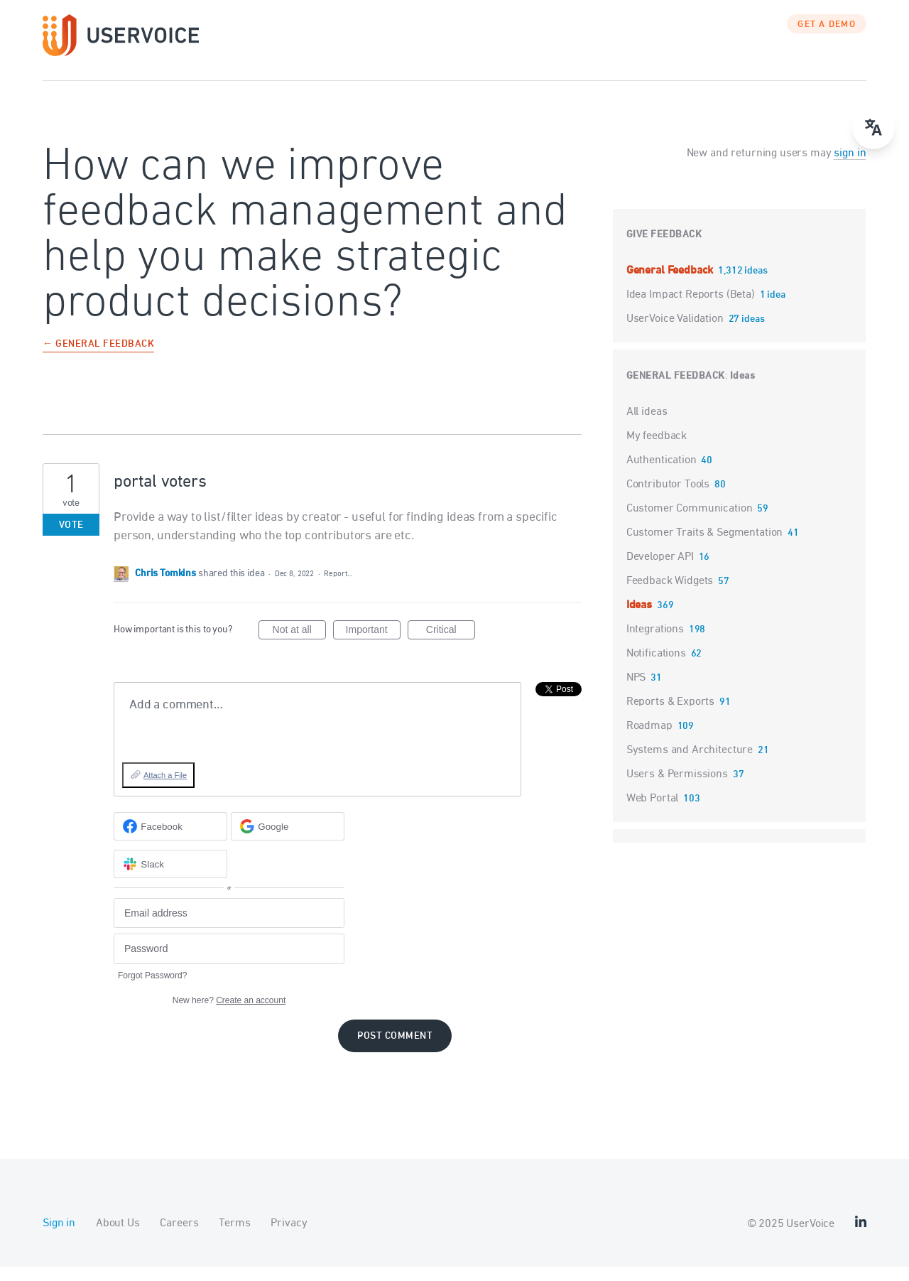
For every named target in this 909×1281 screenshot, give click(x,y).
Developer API (660, 571)
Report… (338, 588)
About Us (118, 1237)
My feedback (656, 450)
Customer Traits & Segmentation (704, 547)
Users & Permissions (677, 788)
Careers (179, 1237)
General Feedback (671, 285)
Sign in (59, 1237)
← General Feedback (98, 359)
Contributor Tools (667, 498)
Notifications (656, 668)
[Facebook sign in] (170, 840)
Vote (71, 540)
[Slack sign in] (170, 878)
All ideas (647, 426)
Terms (234, 1237)
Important (373, 646)
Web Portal (652, 812)
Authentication (661, 474)
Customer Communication (689, 523)
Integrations (655, 643)
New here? (229, 1015)
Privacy (289, 1237)
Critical (450, 646)
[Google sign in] (287, 840)
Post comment (394, 1050)
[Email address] (229, 927)
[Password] (229, 963)
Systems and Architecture (689, 764)
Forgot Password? (152, 990)
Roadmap (649, 740)
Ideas (743, 390)
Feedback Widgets (670, 595)
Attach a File (165, 789)
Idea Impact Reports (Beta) (692, 309)
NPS (636, 692)
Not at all (299, 646)
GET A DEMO (827, 39)
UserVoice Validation (676, 333)
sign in (850, 167)
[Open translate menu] (873, 128)
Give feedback (664, 249)
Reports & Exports (670, 716)
